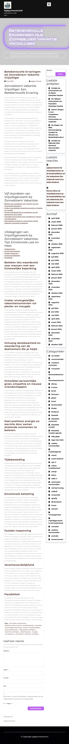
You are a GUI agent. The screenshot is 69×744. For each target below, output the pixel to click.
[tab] (49, 4)
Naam (6, 670)
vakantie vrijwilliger (12, 632)
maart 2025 (56, 271)
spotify (54, 498)
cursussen (55, 369)
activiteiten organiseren (17, 623)
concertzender (57, 359)
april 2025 (55, 267)
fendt (53, 391)
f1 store (54, 387)
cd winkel (55, 356)
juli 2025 (54, 257)
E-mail (6, 678)
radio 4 (54, 479)
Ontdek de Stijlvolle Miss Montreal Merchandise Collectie (54, 145)
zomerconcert (57, 539)
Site (5, 686)
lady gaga (55, 436)
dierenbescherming (56, 380)
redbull (54, 491)
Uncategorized (36, 54)
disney (54, 384)
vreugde (34, 632)
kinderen (55, 412)
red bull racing (57, 488)
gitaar (53, 398)
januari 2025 (56, 278)
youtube (54, 536)
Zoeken (49, 70)
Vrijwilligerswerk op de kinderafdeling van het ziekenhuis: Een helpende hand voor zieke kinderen (56, 176)
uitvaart (54, 509)
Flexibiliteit (8, 258)
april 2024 (55, 319)
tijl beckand (56, 502)
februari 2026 (57, 225)
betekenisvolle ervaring (13, 625)
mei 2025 (55, 264)
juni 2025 (55, 260)
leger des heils (57, 440)
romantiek (55, 495)
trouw (53, 505)
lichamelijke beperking (13, 627)
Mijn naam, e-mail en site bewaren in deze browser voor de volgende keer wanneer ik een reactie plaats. (23, 698)
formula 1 (55, 394)
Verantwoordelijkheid (12, 255)
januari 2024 (56, 329)
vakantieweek (25, 632)
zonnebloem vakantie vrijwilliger (27, 634)
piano (53, 475)
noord (53, 455)
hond (53, 401)
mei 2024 (55, 315)
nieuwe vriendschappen (31, 627)
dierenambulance (55, 375)
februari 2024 (57, 326)
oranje (54, 472)
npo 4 (53, 462)
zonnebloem (9, 634)
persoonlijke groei (11, 630)
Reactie (7, 651)
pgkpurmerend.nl (13, 10)
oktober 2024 (57, 293)
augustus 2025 (57, 253)
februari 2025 (56, 274)
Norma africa (52, 191)
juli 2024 (54, 308)
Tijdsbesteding (9, 249)
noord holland (57, 459)
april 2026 (55, 218)
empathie (38, 625)
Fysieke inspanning (11, 253)
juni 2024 (55, 312)
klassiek (54, 415)
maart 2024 (56, 322)
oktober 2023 (56, 345)
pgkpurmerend (53, 168)
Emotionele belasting (12, 251)
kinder (54, 408)
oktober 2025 (56, 244)
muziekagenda (54, 452)
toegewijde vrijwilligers (27, 630)
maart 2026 (56, 222)
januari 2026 (56, 229)
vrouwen (55, 527)
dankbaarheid (28, 625)
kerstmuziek (56, 405)
